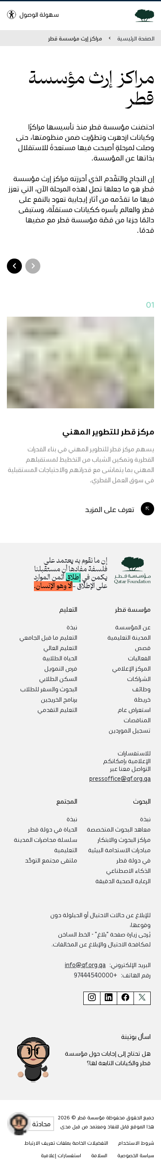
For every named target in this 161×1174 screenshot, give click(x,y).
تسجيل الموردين (130, 730)
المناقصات (137, 720)
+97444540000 (95, 975)
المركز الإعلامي (131, 668)
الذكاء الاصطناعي (128, 870)
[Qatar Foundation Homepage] (141, 15)
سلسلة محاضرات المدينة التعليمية (45, 844)
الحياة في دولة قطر (52, 829)
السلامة (99, 1155)
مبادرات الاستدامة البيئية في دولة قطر (119, 855)
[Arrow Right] (14, 266)
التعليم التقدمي (57, 709)
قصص (143, 647)
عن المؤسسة (133, 627)
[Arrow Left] (32, 266)
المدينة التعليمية (129, 637)
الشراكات (139, 678)
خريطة (142, 699)
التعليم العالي (60, 647)
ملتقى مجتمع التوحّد (51, 860)
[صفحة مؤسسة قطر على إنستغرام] (91, 998)
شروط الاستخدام (136, 1143)
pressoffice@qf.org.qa (120, 778)
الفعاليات (139, 658)
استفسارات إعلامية (61, 1155)
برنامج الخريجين (59, 699)
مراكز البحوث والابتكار (124, 839)
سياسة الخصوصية (135, 1155)
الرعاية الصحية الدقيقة (123, 880)
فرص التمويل (60, 668)
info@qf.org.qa (85, 964)
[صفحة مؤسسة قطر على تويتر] (142, 998)
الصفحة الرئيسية (136, 38)
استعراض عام (134, 709)
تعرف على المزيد (109, 510)
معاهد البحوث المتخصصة (119, 829)
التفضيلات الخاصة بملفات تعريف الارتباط (66, 1143)
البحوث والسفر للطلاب (48, 689)
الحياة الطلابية (60, 658)
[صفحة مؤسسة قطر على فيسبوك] (125, 998)
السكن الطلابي (58, 678)
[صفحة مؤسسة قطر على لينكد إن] (108, 998)
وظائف (141, 689)
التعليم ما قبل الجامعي (48, 637)
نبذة (72, 627)
